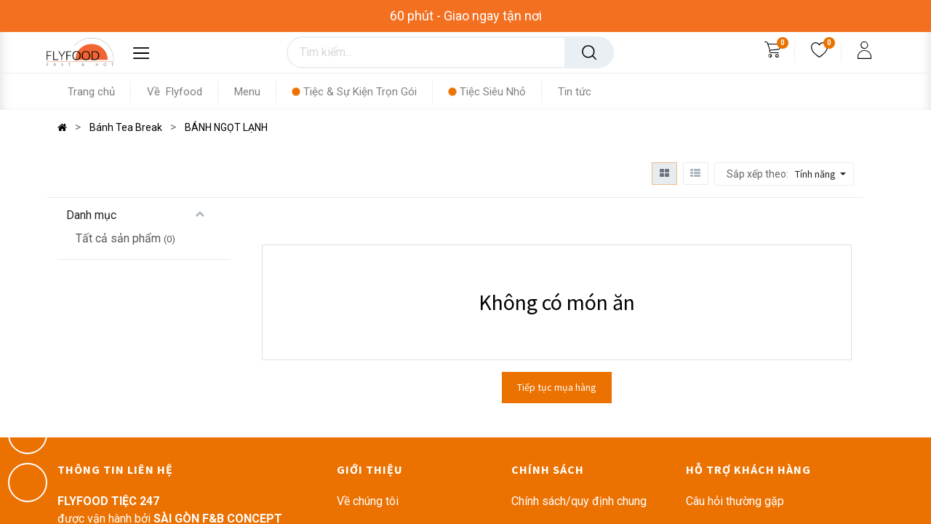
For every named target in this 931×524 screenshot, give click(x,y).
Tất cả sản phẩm (118, 238)
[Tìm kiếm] (589, 52)
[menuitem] (99, 92)
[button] (822, 174)
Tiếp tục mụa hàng (556, 387)
